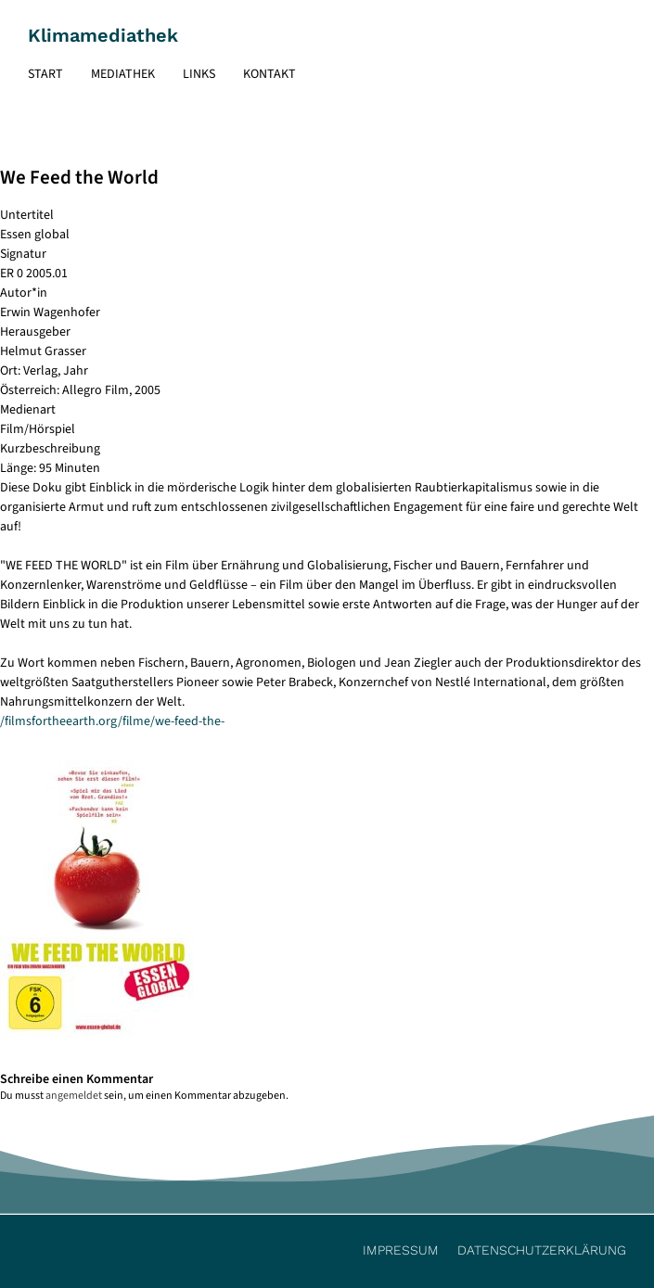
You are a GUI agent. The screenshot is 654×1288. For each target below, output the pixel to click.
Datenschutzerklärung (541, 1250)
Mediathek (123, 74)
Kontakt (269, 74)
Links (199, 74)
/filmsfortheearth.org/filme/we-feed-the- (112, 721)
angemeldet (73, 1095)
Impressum (401, 1250)
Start (45, 74)
